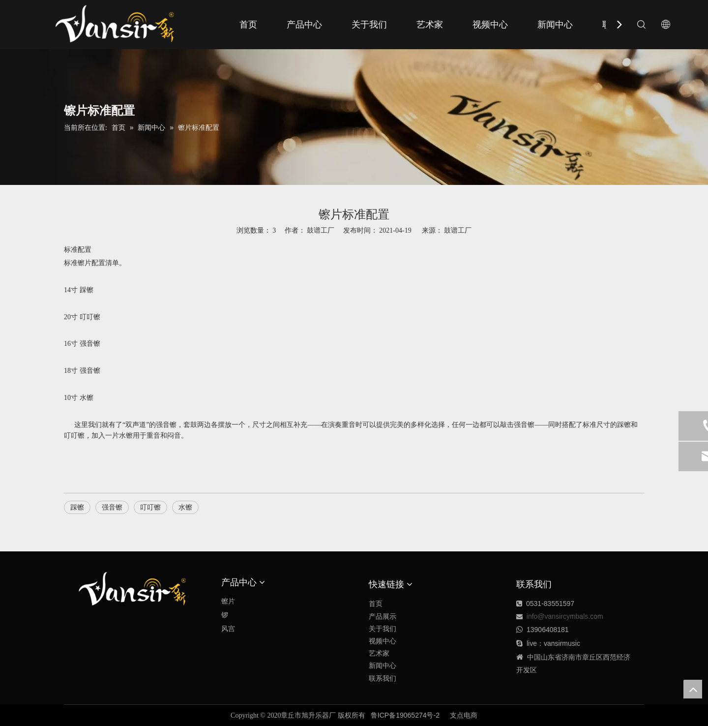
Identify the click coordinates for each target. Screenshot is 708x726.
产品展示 (382, 616)
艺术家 (429, 25)
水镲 (185, 507)
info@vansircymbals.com (565, 616)
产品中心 (304, 25)
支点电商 (463, 715)
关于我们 (369, 25)
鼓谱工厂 (458, 230)
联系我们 (382, 678)
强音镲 (112, 507)
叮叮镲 (150, 507)
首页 (248, 25)
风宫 (228, 629)
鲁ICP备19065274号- (403, 715)
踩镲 (77, 507)
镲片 (228, 601)
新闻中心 (555, 25)
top (692, 689)
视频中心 (490, 25)
